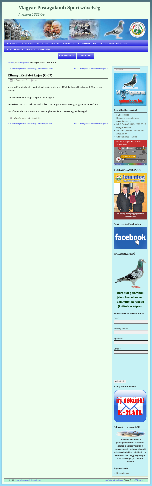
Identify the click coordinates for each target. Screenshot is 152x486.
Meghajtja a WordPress (114, 480)
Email (117, 349)
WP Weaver (138, 480)
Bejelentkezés (122, 473)
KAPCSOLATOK (15, 49)
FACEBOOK (86, 56)
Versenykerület (121, 328)
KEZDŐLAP (13, 43)
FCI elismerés (122, 115)
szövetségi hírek (23, 62)
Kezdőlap (11, 62)
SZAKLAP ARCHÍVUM (116, 43)
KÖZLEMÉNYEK (30, 43)
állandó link (36, 118)
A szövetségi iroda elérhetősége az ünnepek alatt (30, 68)
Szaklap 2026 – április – (127, 137)
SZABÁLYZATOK (70, 43)
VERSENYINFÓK (50, 43)
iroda (35, 80)
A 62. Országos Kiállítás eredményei (90, 68)
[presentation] (127, 368)
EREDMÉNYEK (66, 56)
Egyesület (118, 339)
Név (116, 318)
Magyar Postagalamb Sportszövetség (59, 7)
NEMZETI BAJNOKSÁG (38, 49)
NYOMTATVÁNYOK (92, 43)
